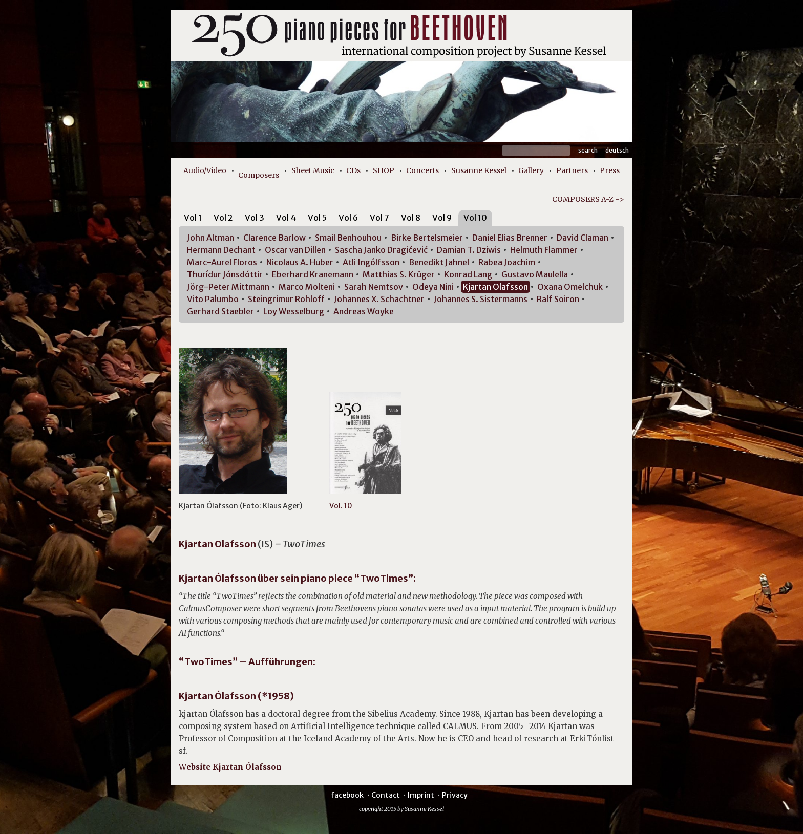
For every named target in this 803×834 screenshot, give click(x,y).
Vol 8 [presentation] (410, 217)
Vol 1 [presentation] (193, 217)
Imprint (421, 795)
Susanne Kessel (478, 170)
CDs (353, 170)
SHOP (383, 170)
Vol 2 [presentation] (223, 217)
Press (610, 170)
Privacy (455, 795)
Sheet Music (312, 170)
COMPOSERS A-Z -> (588, 199)
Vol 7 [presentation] (379, 217)
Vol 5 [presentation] (317, 217)
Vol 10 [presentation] (475, 217)
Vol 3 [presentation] (254, 217)
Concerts (422, 170)
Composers (258, 175)
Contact (385, 795)
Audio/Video (204, 170)
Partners (572, 170)
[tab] (193, 219)
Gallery (531, 170)
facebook (347, 795)
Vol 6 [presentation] (348, 217)
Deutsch (617, 150)
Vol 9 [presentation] (442, 217)
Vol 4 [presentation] (286, 217)
